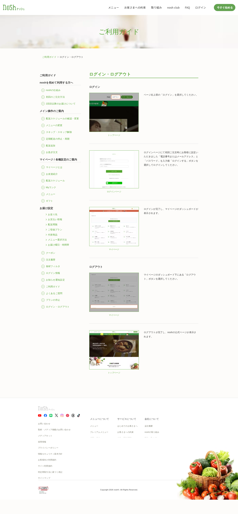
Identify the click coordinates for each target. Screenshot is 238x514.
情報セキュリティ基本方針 (50, 454)
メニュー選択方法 (56, 239)
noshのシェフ (96, 450)
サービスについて (126, 419)
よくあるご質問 (51, 293)
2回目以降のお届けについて (58, 103)
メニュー (113, 7)
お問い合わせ (44, 424)
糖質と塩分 (95, 438)
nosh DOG (149, 474)
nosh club (173, 7)
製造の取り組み (152, 438)
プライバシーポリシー (48, 448)
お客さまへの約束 (135, 7)
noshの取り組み (152, 432)
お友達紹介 (49, 174)
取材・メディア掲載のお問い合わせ (54, 429)
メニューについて (99, 419)
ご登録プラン (53, 229)
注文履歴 (48, 259)
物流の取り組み (152, 444)
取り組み (156, 7)
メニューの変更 (51, 125)
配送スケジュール (53, 180)
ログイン (200, 7)
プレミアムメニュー (99, 432)
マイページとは (51, 167)
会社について (152, 419)
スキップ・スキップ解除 (56, 132)
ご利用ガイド (49, 57)
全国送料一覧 (123, 456)
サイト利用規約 (45, 466)
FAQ (187, 7)
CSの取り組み (151, 450)
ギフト (47, 201)
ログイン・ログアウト (55, 306)
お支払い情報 (53, 219)
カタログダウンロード (127, 462)
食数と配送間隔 (124, 438)
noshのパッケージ (98, 456)
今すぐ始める (224, 7)
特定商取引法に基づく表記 (50, 472)
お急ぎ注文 (49, 152)
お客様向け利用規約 (47, 460)
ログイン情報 (50, 273)
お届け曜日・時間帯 (57, 245)
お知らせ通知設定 (53, 280)
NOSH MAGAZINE (153, 462)
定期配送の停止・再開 (55, 138)
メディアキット (45, 436)
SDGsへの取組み (152, 456)
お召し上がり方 (97, 444)
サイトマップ (44, 478)
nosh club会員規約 (125, 468)
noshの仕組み (50, 90)
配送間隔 (51, 224)
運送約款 (149, 468)
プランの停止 (50, 300)
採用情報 (42, 442)
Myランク (48, 187)
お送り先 (51, 214)
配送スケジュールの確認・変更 (60, 118)
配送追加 (48, 145)
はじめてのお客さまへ (127, 426)
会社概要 (149, 426)
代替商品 (51, 234)
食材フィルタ (50, 266)
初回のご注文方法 (53, 97)
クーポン (48, 253)
